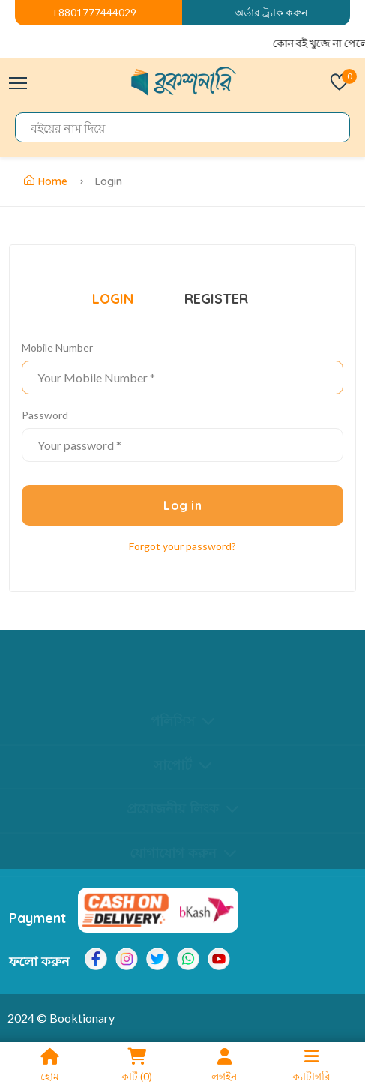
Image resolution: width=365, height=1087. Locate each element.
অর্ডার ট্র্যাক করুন (271, 12)
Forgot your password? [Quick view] (182, 546)
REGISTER (216, 298)
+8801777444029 (94, 12)
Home (45, 181)
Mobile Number (57, 347)
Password (45, 415)
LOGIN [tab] (112, 298)
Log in (182, 505)
